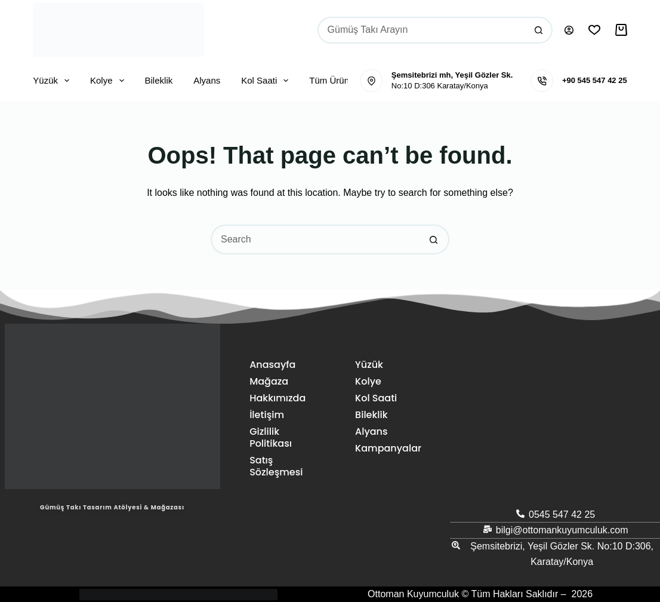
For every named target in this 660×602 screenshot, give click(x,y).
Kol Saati (267, 80)
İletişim (266, 415)
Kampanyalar (385, 448)
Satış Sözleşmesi (276, 466)
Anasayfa (272, 364)
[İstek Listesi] (594, 30)
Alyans (206, 80)
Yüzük (53, 80)
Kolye (109, 80)
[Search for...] (421, 30)
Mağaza (268, 381)
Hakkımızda (277, 398)
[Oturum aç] (569, 30)
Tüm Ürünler (342, 80)
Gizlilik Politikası (270, 437)
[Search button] (539, 30)
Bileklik (159, 80)
